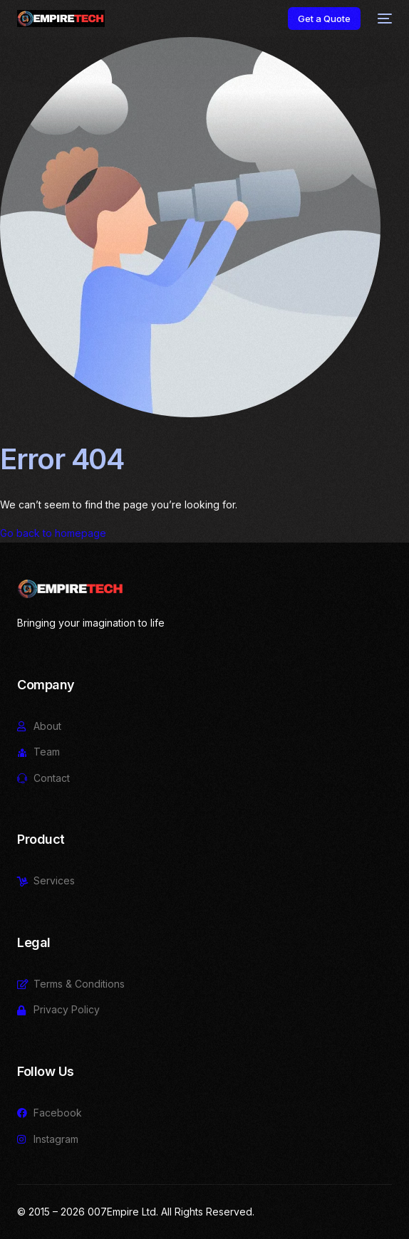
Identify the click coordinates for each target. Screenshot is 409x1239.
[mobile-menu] (383, 18)
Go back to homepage (53, 533)
